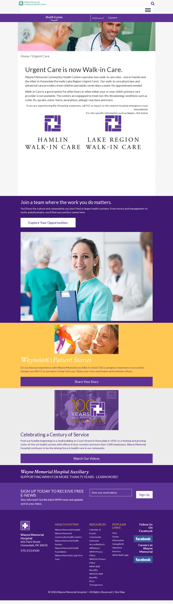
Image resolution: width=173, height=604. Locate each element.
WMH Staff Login (120, 555)
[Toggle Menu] (148, 10)
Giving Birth (118, 544)
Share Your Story (87, 382)
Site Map (120, 592)
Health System (53, 18)
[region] (86, 36)
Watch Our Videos (86, 458)
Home (25, 56)
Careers (112, 17)
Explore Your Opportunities (48, 223)
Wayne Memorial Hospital (67, 529)
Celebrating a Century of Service (55, 434)
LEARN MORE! (107, 477)
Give (114, 533)
